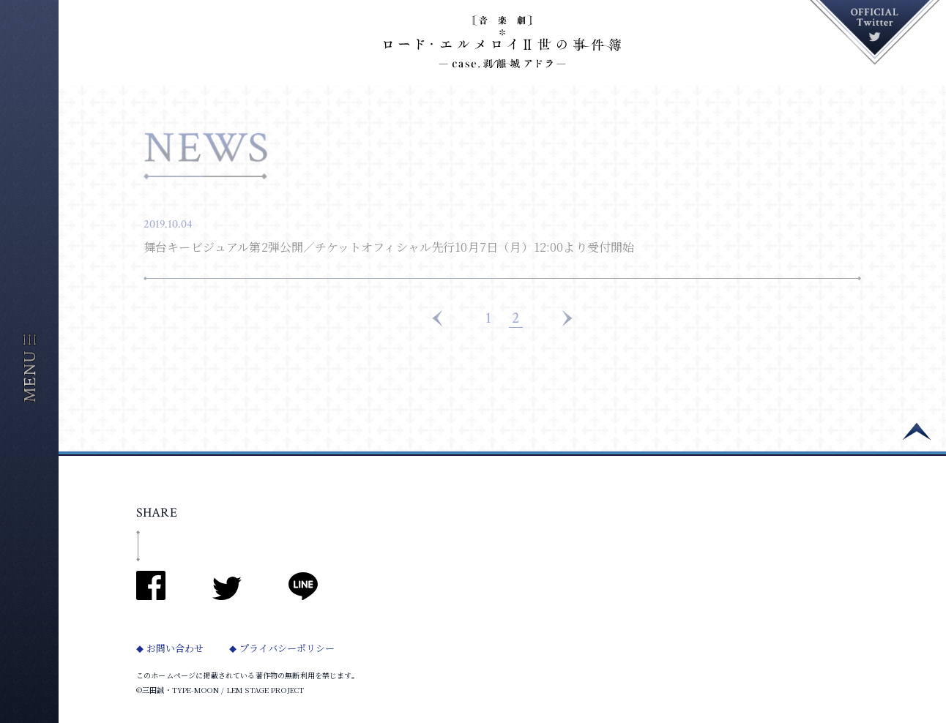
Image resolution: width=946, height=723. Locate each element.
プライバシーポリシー (295, 647)
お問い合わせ (177, 647)
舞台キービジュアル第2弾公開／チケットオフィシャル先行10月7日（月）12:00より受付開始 (389, 247)
